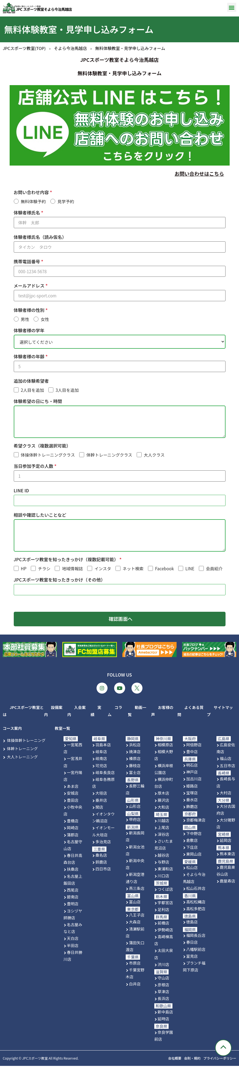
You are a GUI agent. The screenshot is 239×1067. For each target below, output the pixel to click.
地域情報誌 (72, 569)
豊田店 (72, 801)
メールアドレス (30, 285)
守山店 (163, 979)
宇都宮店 (165, 903)
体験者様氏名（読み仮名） (40, 237)
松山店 (192, 868)
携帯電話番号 (27, 261)
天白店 (72, 939)
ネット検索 (133, 569)
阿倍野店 (194, 745)
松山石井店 (195, 889)
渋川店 (163, 965)
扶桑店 (72, 870)
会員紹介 (214, 569)
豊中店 (192, 752)
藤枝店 (135, 766)
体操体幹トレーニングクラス (48, 455)
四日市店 (103, 870)
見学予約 (65, 201)
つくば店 (165, 890)
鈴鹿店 (101, 863)
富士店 (135, 773)
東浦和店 (165, 870)
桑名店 (101, 856)
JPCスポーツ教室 (35, 1059)
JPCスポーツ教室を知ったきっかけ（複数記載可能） (67, 560)
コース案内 (12, 729)
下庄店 (192, 848)
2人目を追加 (32, 390)
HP (24, 569)
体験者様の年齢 (30, 356)
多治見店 (103, 842)
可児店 (101, 766)
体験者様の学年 (29, 330)
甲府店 (135, 820)
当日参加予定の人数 (34, 466)
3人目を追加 (67, 390)
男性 (25, 319)
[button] (231, 7)
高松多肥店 (195, 909)
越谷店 (163, 856)
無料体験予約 (33, 201)
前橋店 (163, 924)
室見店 (192, 957)
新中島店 (165, 1013)
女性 (45, 319)
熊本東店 (227, 854)
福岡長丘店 (195, 936)
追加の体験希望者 (31, 381)
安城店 (72, 794)
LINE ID (21, 491)
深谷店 (163, 835)
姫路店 (192, 787)
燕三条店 (136, 889)
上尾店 (163, 828)
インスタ (102, 569)
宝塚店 (192, 794)
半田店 (72, 946)
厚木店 (163, 794)
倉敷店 (192, 841)
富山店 (135, 903)
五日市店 (227, 766)
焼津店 (135, 752)
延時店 (163, 1020)
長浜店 (163, 999)
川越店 (163, 821)
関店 (99, 808)
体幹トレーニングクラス (109, 455)
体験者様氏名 (27, 212)
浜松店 (135, 745)
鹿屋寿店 (227, 882)
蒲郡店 (72, 836)
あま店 (72, 787)
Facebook (164, 569)
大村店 (225, 794)
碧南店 (72, 898)
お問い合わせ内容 (32, 192)
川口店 (163, 876)
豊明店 (72, 905)
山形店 (135, 807)
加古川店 (194, 780)
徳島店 (192, 923)
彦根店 (163, 985)
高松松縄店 (195, 903)
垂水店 (192, 800)
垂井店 (101, 801)
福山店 (225, 759)
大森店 (135, 923)
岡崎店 (72, 828)
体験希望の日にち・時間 (38, 401)
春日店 (192, 943)
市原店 (135, 964)
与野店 (163, 863)
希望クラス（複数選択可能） (42, 446)
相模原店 (165, 745)
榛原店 (135, 759)
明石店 (192, 766)
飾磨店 (192, 807)
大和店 (163, 808)
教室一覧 (62, 729)
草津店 (163, 992)
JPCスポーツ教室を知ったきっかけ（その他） (59, 580)
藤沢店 (163, 801)
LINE (189, 569)
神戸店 (192, 773)
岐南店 (101, 759)
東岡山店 (194, 855)
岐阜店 (101, 752)
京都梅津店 (195, 821)
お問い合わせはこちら (199, 173)
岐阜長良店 (105, 773)
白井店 (135, 985)
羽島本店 (103, 745)
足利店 (163, 910)
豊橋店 (72, 822)
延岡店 (225, 841)
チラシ (44, 569)
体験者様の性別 (30, 310)
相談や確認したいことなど (40, 515)
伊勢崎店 (165, 931)
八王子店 (136, 916)
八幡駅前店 (195, 950)
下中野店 (194, 834)
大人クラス (154, 455)
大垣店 (101, 794)
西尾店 (72, 891)
